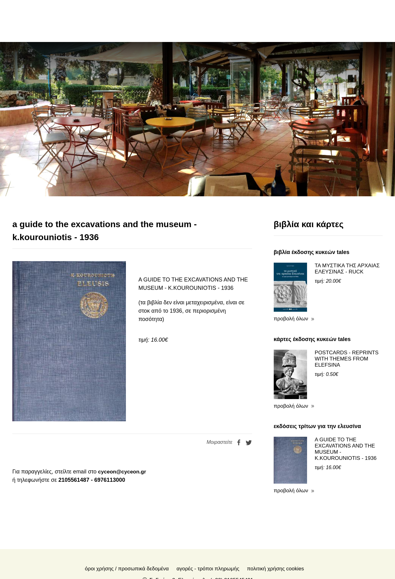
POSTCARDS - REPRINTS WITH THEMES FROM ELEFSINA (347, 317)
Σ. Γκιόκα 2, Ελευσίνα (174, 538)
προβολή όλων (291, 277)
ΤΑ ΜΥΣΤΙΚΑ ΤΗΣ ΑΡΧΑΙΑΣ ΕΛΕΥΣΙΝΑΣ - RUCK (347, 227)
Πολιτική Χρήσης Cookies (275, 527)
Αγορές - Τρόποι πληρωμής (208, 527)
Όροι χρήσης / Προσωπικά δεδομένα (127, 527)
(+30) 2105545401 (231, 538)
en (335, 20)
